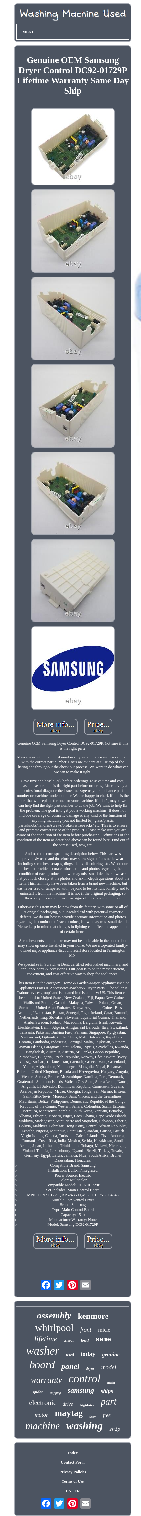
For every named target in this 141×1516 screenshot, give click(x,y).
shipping (55, 1393)
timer (69, 1340)
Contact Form (72, 1462)
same (103, 1339)
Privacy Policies (72, 1472)
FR (77, 1491)
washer (42, 1350)
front (85, 1329)
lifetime (46, 1339)
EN (69, 1491)
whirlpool (54, 1327)
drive (68, 1404)
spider (38, 1391)
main (111, 1382)
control (85, 1378)
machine (42, 1426)
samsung (81, 1390)
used (70, 1354)
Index (73, 1453)
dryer (90, 1368)
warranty (46, 1380)
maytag (69, 1413)
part (108, 1401)
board (42, 1365)
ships (107, 1391)
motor (41, 1415)
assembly (54, 1315)
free (107, 1415)
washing (84, 1426)
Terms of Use (73, 1481)
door (92, 1416)
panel (70, 1366)
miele (104, 1330)
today (88, 1353)
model (108, 1367)
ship (114, 1429)
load (85, 1340)
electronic (42, 1403)
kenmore (93, 1316)
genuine (110, 1354)
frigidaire (87, 1405)
